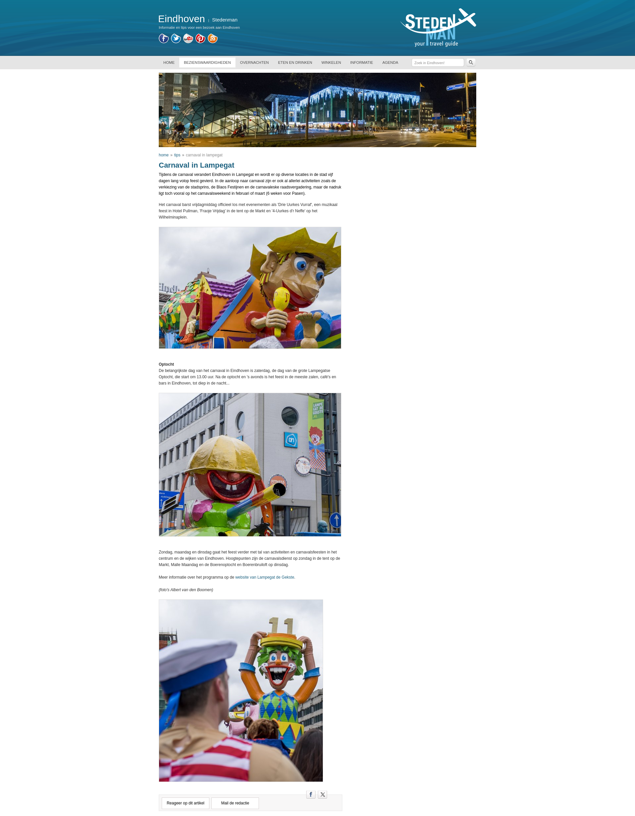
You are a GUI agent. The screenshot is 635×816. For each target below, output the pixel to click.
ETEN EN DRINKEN (295, 62)
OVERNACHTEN (254, 62)
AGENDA (390, 62)
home (164, 155)
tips (177, 155)
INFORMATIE (361, 62)
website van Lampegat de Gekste (264, 577)
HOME (169, 62)
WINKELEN (331, 62)
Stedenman (224, 19)
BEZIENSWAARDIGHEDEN (207, 62)
